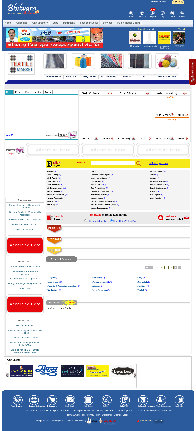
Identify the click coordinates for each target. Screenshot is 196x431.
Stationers (96, 278)
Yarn (145, 76)
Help (163, 17)
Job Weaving (108, 76)
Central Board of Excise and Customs (25, 272)
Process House (167, 76)
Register (153, 17)
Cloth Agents (52, 178)
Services (107, 23)
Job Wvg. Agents (98, 188)
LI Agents (51, 278)
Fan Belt (140, 290)
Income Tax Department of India (25, 266)
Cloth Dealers (52, 181)
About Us (142, 17)
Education (121, 410)
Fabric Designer (53, 191)
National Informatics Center (25, 338)
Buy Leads (89, 76)
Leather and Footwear (100, 191)
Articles (38, 92)
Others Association (25, 229)
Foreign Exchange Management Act (25, 283)
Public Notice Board (128, 23)
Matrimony (69, 23)
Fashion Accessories (55, 198)
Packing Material (99, 282)
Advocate (96, 286)
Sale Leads (72, 76)
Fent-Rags (51, 204)
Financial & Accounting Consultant (62, 286)
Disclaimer (107, 415)
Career (172, 17)
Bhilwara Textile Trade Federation (25, 219)
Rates (27, 92)
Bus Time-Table (62, 410)
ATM (137, 410)
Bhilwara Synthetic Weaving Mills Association (25, 213)
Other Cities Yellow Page (125, 221)
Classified (22, 23)
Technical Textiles (157, 181)
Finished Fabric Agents (100, 175)
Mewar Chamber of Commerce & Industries (25, 206)
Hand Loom (96, 181)
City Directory (40, 23)
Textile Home (54, 76)
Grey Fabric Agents (99, 178)
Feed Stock (51, 201)
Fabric (127, 76)
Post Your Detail (89, 23)
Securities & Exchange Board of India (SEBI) (25, 343)
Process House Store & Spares (103, 204)
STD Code (167, 410)
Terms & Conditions (76, 415)
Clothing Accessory (55, 188)
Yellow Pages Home (158, 163)
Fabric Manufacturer (55, 194)
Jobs (55, 23)
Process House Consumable (102, 201)
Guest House (52, 282)
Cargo (140, 278)
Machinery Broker (99, 194)
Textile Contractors (158, 185)
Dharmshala (142, 282)
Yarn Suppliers (156, 198)
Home (131, 17)
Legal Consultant (99, 290)
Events (18, 92)
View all (181, 29)
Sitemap (118, 415)
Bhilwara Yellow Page (98, 221)
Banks (130, 410)
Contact (182, 17)
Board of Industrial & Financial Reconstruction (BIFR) (25, 351)
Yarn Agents (155, 194)
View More (11, 135)
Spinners (153, 178)
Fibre (93, 171)
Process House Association (25, 224)
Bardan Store (53, 290)
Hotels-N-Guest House (91, 410)
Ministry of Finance (25, 325)
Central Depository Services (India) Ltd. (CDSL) (25, 331)
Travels (75, 410)
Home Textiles (97, 185)
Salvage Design (156, 171)
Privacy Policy (93, 415)
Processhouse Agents (99, 208)
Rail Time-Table (46, 410)
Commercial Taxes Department (25, 278)
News (8, 92)
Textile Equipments (158, 188)
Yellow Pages (30, 410)
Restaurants (109, 410)
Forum (48, 92)
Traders (153, 191)
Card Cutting (52, 175)
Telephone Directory (150, 410)
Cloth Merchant (53, 185)
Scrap (152, 175)
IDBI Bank (25, 288)
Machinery (142, 286)
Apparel (50, 171)
